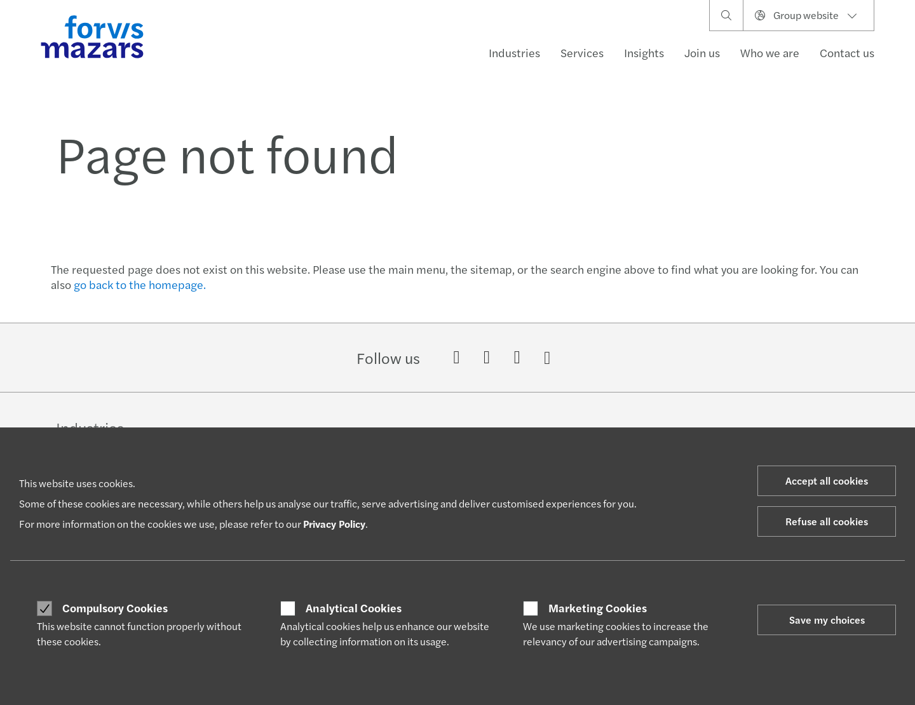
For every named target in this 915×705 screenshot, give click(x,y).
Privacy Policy (334, 523)
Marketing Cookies (597, 608)
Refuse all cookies (826, 521)
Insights (644, 52)
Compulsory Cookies (115, 608)
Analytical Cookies (354, 608)
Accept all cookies (826, 480)
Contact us (847, 52)
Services (582, 52)
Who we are (769, 52)
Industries (514, 52)
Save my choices (827, 619)
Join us (702, 52)
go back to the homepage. (140, 284)
